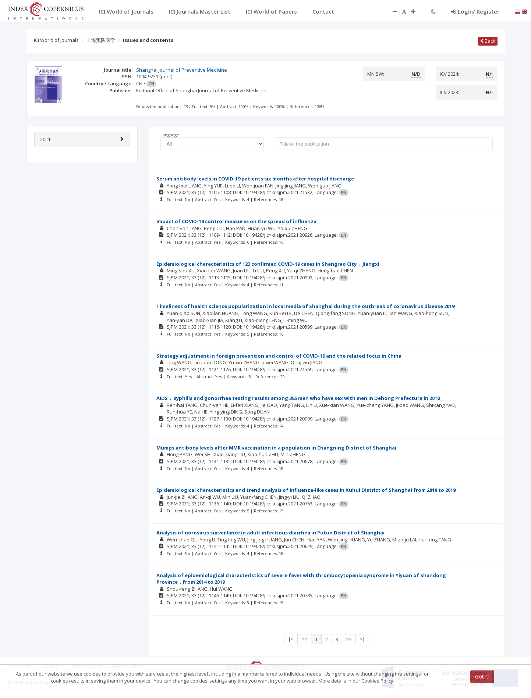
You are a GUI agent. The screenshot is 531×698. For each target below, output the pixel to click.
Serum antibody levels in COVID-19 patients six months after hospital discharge (255, 178)
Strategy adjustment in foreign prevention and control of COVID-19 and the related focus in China (278, 355)
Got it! (482, 676)
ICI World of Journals (56, 40)
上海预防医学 (100, 40)
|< (291, 639)
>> (349, 639)
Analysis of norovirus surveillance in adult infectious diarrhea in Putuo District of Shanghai (270, 532)
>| (362, 639)
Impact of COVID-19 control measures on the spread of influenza (236, 221)
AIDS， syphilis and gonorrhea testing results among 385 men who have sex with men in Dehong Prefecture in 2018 (298, 398)
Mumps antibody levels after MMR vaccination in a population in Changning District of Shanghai (276, 447)
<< (304, 639)
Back (487, 40)
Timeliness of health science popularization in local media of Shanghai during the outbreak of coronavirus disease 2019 (305, 306)
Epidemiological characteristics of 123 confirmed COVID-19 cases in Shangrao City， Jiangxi (267, 264)
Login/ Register (475, 11)
